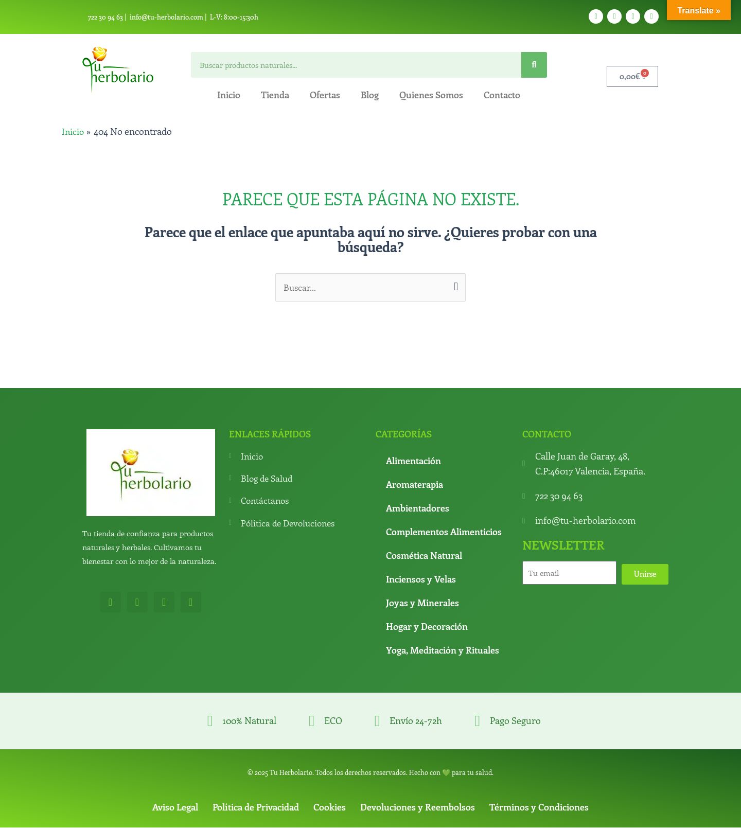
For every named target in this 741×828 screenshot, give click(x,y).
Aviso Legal (175, 807)
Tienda (275, 95)
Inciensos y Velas (421, 579)
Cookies (329, 807)
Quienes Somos (431, 95)
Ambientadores (417, 508)
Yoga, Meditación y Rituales (442, 650)
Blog (370, 95)
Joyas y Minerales (422, 603)
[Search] (534, 65)
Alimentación (413, 461)
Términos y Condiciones (539, 807)
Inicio (228, 95)
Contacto (502, 95)
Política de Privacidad (256, 807)
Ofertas (325, 95)
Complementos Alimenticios (444, 532)
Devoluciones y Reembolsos (417, 807)
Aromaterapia (414, 485)
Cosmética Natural (424, 556)
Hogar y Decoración (427, 627)
